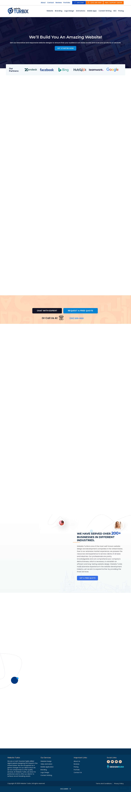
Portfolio (66, 3)
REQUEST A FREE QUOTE (80, 311)
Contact (50, 3)
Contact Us (78, 772)
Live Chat (80, 3)
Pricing (121, 11)
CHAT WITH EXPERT (47, 311)
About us (77, 761)
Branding (58, 11)
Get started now (65, 48)
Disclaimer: (65, 789)
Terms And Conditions (104, 784)
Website (50, 11)
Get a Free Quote (87, 578)
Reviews (59, 3)
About (43, 3)
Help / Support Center (113, 3)
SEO (114, 11)
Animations (80, 11)
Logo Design (69, 11)
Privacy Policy (119, 784)
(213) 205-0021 (95, 3)
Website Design (46, 761)
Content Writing (105, 11)
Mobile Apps (92, 11)
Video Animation (46, 764)
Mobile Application (47, 767)
